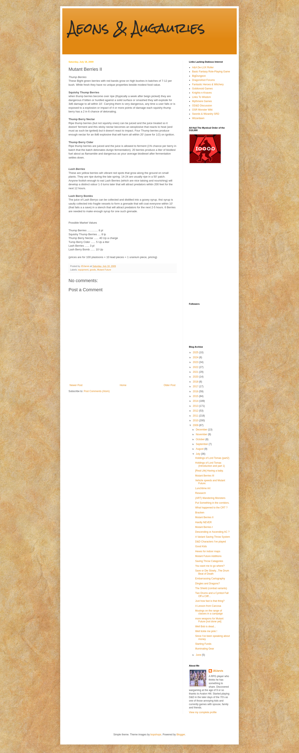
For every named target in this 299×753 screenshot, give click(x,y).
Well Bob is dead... (205, 626)
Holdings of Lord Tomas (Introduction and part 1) (210, 464)
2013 (196, 406)
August (200, 448)
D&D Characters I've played (210, 541)
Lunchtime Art (202, 488)
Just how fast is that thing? (209, 600)
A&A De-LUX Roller (203, 67)
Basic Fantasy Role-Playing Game (211, 71)
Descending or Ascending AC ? (212, 531)
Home (123, 385)
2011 (196, 415)
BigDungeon (199, 75)
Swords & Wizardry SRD (205, 113)
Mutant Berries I (204, 527)
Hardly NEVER (203, 522)
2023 (196, 362)
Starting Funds (203, 643)
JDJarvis (218, 670)
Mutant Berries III (204, 475)
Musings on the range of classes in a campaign (209, 612)
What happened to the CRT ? (211, 507)
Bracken (199, 512)
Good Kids (201, 546)
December (202, 429)
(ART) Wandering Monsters (210, 498)
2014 (196, 401)
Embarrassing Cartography (210, 578)
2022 (196, 367)
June (199, 654)
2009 (196, 425)
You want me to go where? (210, 565)
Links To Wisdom (201, 97)
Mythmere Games (202, 101)
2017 (196, 386)
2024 (196, 357)
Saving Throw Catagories (209, 561)
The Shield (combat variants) (211, 588)
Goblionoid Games (202, 88)
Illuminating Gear (204, 648)
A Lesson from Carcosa (208, 605)
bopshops (156, 734)
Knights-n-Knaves (202, 92)
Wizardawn (198, 118)
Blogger (180, 734)
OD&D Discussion (202, 105)
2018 (196, 381)
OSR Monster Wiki (202, 109)
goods (93, 269)
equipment (83, 269)
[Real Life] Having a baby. (209, 470)
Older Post (169, 385)
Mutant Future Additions (208, 556)
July (198, 453)
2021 (196, 371)
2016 (196, 391)
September (202, 444)
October (200, 439)
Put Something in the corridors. (212, 502)
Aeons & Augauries (137, 27)
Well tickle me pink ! (206, 631)
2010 (196, 420)
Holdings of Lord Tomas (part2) (212, 458)
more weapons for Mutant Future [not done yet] (209, 620)
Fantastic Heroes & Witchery (208, 84)
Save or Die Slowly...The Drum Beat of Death (212, 572)
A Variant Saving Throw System (212, 536)
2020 (196, 376)
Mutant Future (104, 269)
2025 (196, 352)
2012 (196, 410)
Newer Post (76, 385)
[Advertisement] (205, 233)
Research (200, 493)
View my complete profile (203, 712)
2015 (196, 396)
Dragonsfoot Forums (203, 80)
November (202, 434)
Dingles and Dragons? (207, 583)
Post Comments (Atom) (97, 391)
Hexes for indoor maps (207, 551)
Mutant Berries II (204, 517)
